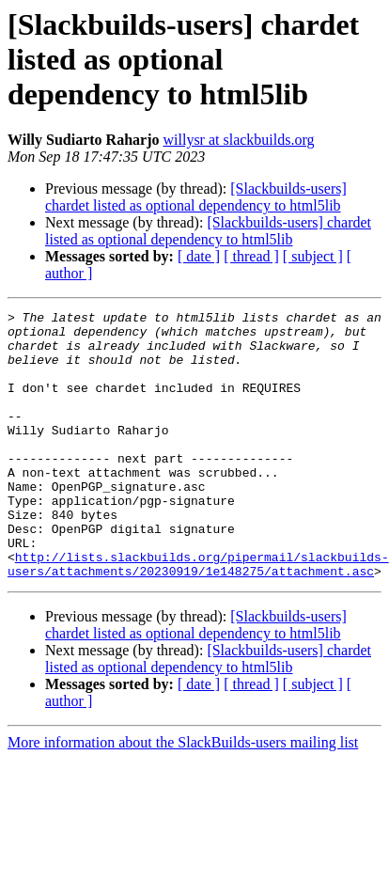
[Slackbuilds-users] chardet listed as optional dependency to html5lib (196, 197)
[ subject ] (313, 256)
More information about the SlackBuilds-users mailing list (183, 796)
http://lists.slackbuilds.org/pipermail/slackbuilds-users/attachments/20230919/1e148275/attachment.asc (198, 616)
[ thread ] (251, 256)
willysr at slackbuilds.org (239, 140)
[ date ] (199, 256)
